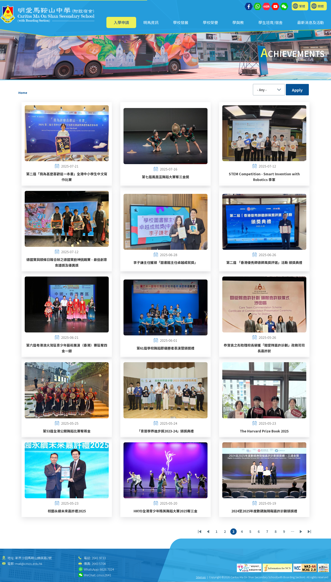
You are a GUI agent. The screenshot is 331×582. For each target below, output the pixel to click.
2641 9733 (99, 558)
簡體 (321, 6)
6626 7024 (107, 569)
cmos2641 (104, 575)
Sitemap (201, 577)
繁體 (302, 6)
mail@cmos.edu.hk (28, 563)
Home (22, 92)
